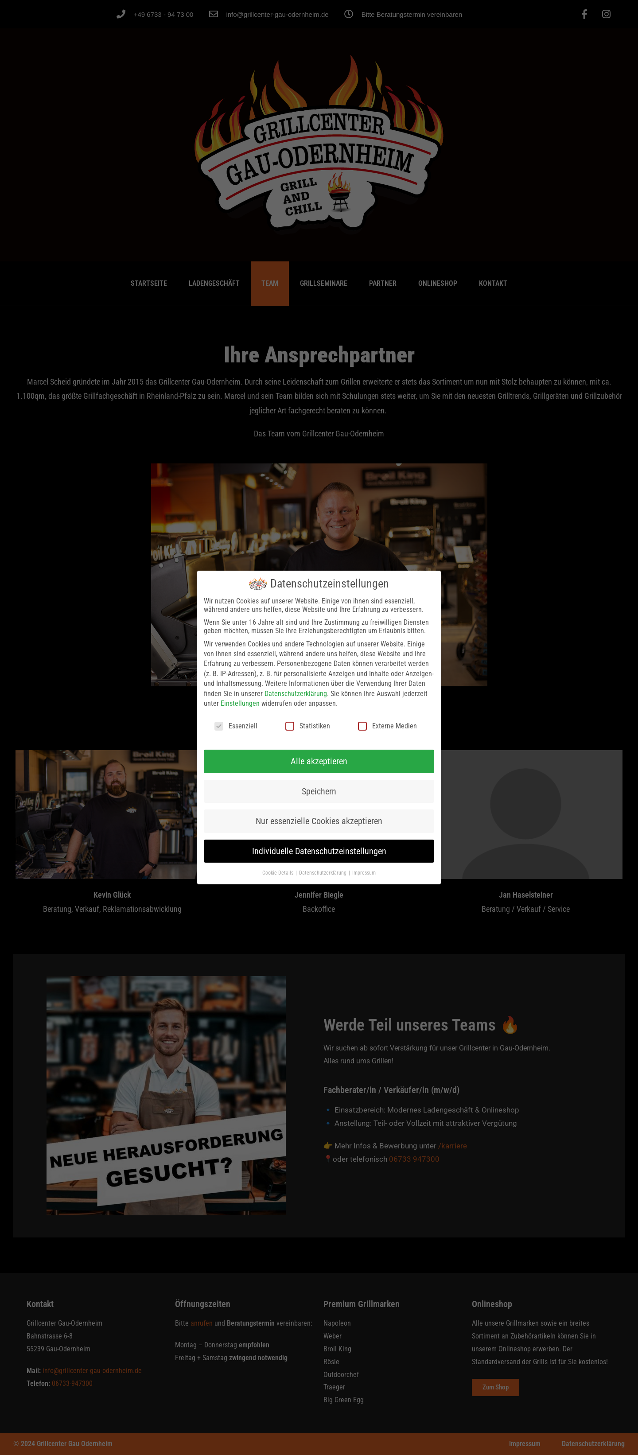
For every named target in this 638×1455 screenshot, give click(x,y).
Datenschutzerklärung (296, 693)
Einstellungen (240, 703)
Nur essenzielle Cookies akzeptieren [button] (319, 821)
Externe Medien (387, 726)
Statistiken (307, 726)
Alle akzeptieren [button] (319, 761)
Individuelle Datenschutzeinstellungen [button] (319, 851)
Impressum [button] (364, 873)
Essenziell (235, 726)
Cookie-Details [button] (278, 873)
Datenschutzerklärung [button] (323, 873)
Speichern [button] (319, 791)
